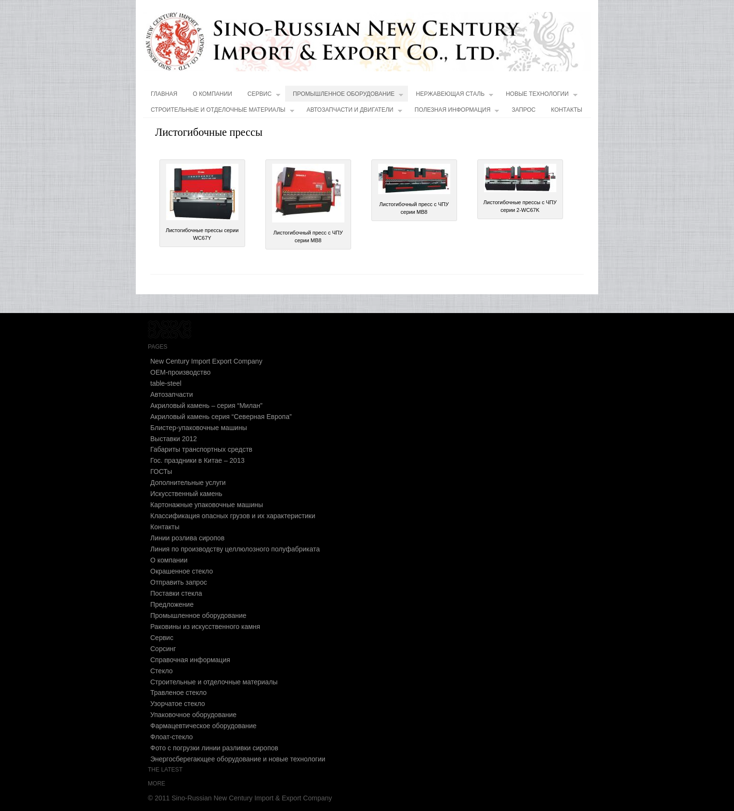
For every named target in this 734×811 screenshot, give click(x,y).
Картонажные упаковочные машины (206, 505)
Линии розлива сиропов (187, 538)
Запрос (523, 109)
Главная (164, 94)
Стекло (161, 671)
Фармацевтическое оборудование (203, 726)
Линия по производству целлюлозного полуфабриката (235, 549)
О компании (212, 94)
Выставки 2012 (173, 439)
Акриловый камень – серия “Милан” (206, 405)
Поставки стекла (176, 593)
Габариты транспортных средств (201, 449)
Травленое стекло (178, 692)
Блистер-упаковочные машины (198, 428)
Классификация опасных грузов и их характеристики (232, 516)
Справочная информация (190, 660)
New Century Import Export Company (206, 361)
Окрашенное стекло (181, 571)
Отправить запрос (178, 582)
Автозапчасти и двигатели (354, 112)
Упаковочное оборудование (193, 715)
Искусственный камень (186, 493)
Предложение (172, 604)
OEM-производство (180, 372)
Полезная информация (457, 112)
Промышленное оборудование (348, 96)
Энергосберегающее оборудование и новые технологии (237, 759)
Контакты (566, 109)
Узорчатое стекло (177, 703)
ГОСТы (161, 471)
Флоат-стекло (171, 737)
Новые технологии (541, 96)
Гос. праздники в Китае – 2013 (197, 460)
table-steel (166, 383)
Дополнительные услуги (188, 482)
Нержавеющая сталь (454, 96)
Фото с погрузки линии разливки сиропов (214, 748)
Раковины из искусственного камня (205, 626)
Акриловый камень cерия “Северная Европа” (221, 416)
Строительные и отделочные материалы (222, 112)
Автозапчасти (171, 394)
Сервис (264, 96)
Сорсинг (163, 649)
